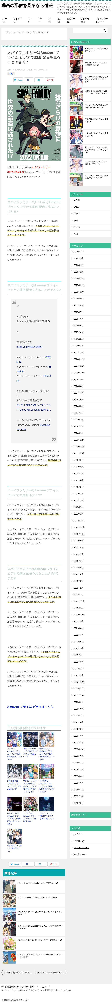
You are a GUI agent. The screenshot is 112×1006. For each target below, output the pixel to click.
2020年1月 (79, 743)
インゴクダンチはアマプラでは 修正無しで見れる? (96, 177)
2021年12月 (79, 601)
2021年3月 (79, 662)
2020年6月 (79, 722)
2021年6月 (79, 642)
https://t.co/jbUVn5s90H (29, 347)
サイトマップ (17, 20)
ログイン (78, 834)
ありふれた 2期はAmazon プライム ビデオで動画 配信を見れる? (40, 926)
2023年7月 (79, 474)
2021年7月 (79, 635)
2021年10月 (79, 615)
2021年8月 (79, 628)
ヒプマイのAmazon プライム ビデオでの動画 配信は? (30, 817)
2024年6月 (79, 400)
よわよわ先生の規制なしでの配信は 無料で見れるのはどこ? (96, 79)
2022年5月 (79, 568)
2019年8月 (79, 763)
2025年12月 (79, 279)
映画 (59, 20)
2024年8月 (79, 386)
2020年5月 (79, 729)
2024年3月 (79, 420)
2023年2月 (79, 507)
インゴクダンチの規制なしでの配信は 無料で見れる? (96, 106)
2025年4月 (79, 332)
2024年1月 (79, 433)
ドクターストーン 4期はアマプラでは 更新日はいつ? (46, 815)
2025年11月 (79, 285)
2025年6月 (79, 319)
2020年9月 (79, 702)
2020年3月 (79, 736)
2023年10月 (79, 453)
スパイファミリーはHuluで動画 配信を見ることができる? (51, 972)
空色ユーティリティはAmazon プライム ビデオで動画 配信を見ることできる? (30, 786)
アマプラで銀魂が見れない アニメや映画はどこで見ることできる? (40, 955)
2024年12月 (79, 359)
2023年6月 (79, 480)
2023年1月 (79, 514)
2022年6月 (79, 561)
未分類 (77, 200)
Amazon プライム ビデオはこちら (30, 707)
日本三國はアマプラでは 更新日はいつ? (96, 120)
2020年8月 (79, 709)
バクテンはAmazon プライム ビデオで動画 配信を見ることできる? (14, 754)
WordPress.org (80, 854)
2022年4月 (79, 574)
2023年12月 (79, 440)
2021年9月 (79, 621)
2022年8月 (79, 548)
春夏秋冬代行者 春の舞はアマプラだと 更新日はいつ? (40, 939)
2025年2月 (79, 346)
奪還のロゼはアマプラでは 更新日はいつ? (96, 50)
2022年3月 (79, 581)
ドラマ (40, 20)
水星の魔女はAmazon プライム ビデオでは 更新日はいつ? (14, 785)
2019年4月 (79, 790)
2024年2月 (79, 427)
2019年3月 (79, 796)
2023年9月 (79, 460)
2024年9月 (79, 380)
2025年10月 (79, 292)
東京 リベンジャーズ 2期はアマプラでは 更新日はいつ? (30, 753)
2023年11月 (79, 447)
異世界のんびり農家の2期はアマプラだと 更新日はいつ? (96, 92)
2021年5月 (79, 648)
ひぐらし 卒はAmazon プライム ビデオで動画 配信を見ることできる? (14, 818)
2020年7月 (79, 716)
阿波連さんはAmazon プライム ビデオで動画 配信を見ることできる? (46, 754)
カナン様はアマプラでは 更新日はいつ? (96, 134)
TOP (19, 986)
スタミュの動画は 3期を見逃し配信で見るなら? (37, 897)
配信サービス (71, 20)
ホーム (5, 20)
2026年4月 (79, 252)
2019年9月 (79, 756)
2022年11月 (79, 527)
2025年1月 (79, 353)
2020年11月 (79, 689)
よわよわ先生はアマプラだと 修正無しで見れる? (96, 163)
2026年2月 (79, 265)
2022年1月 (79, 595)
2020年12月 (79, 682)
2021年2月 (79, 669)
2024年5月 (79, 406)
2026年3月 (79, 258)
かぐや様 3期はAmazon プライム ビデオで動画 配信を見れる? (19, 972)
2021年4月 (79, 655)
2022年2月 (79, 588)
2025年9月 (79, 299)
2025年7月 (79, 312)
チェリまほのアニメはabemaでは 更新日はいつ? (38, 882)
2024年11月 (79, 366)
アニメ (30, 20)
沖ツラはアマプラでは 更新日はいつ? (14, 847)
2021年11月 (79, 608)
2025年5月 (79, 326)
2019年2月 (79, 803)
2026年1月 (79, 272)
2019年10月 (79, 749)
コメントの (81, 848)
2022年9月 (79, 541)
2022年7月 (79, 554)
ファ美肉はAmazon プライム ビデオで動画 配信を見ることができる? (46, 786)
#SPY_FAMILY (25, 405)
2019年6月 (79, 776)
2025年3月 (79, 339)
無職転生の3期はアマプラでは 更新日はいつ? (96, 64)
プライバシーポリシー (102, 20)
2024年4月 (79, 413)
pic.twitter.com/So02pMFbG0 (35, 410)
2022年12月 (79, 521)
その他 (77, 227)
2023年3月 (79, 501)
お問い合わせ (85, 20)
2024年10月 (79, 373)
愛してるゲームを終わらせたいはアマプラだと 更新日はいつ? (96, 150)
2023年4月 (79, 494)
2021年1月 (79, 675)
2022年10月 (79, 534)
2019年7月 (79, 770)
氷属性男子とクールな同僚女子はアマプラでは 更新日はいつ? (40, 912)
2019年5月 (79, 783)
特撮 (50, 20)
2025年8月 (79, 306)
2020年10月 (79, 696)
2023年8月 (79, 467)
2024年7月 (79, 393)
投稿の (79, 841)
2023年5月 (79, 487)
